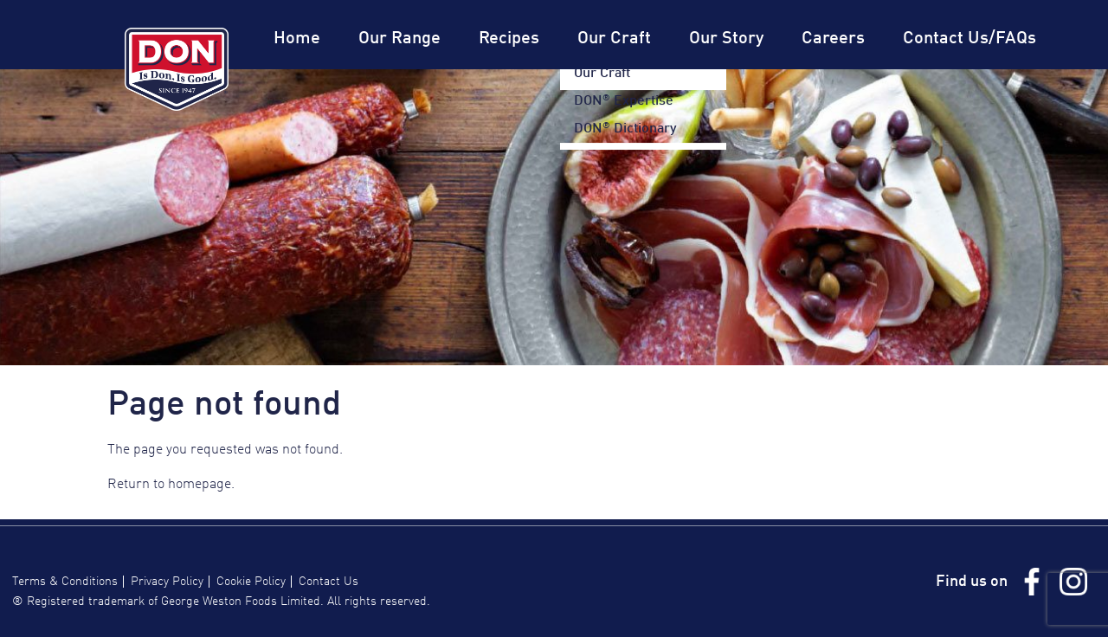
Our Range (399, 39)
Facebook (1032, 581)
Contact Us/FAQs (969, 39)
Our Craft (614, 39)
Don (177, 69)
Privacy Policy (167, 582)
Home (297, 39)
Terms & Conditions (65, 582)
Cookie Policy (251, 582)
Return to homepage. (171, 485)
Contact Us (328, 582)
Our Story (726, 39)
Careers (833, 39)
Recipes (509, 39)
